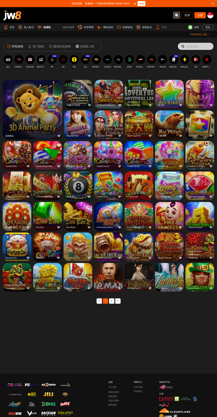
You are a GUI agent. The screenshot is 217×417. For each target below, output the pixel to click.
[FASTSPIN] (151, 61)
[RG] (74, 61)
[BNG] (129, 61)
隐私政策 (112, 396)
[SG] (63, 61)
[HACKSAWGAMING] (173, 61)
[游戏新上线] (84, 46)
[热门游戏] (35, 46)
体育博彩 (86, 27)
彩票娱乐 (144, 27)
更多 (207, 27)
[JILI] (85, 61)
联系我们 (138, 391)
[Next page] (118, 301)
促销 (193, 27)
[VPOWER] (96, 61)
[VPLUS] (162, 61)
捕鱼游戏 (105, 27)
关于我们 (112, 387)
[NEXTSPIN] (41, 61)
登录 (187, 15)
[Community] (176, 15)
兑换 (141, 3)
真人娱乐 (26, 27)
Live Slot (64, 27)
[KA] (195, 61)
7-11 (161, 27)
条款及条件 (113, 392)
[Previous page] (99, 301)
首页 (9, 27)
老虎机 (44, 27)
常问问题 (138, 387)
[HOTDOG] (140, 61)
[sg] (210, 15)
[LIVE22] (107, 61)
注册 (200, 15)
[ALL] (8, 61)
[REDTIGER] (206, 61)
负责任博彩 (113, 400)
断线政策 (112, 404)
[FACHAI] (30, 61)
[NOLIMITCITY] (184, 61)
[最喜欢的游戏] (59, 46)
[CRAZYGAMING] (19, 61)
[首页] (12, 15)
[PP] (52, 61)
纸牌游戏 (125, 27)
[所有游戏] (15, 46)
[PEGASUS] (118, 61)
